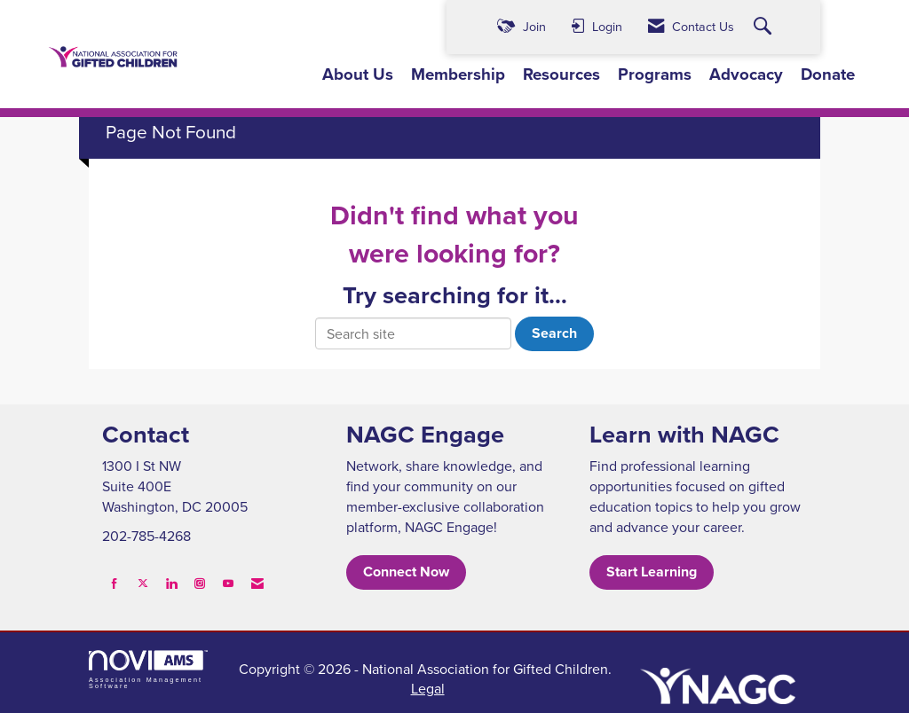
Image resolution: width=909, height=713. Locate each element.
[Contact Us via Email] (257, 583)
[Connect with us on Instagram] (199, 583)
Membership (458, 74)
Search (554, 333)
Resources (561, 74)
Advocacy (746, 74)
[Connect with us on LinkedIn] (171, 583)
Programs (655, 74)
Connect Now (406, 571)
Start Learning (651, 571)
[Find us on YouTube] (228, 583)
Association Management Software (148, 669)
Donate (828, 74)
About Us (357, 74)
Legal (428, 688)
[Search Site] (765, 27)
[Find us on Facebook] (114, 583)
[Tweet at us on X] (142, 583)
